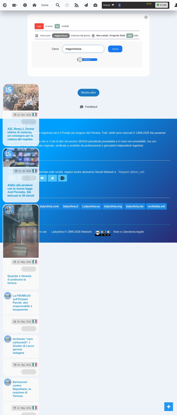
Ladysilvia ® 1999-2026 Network (72, 231)
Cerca (55, 49)
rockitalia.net (156, 206)
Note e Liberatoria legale (128, 231)
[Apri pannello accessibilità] (25, 5)
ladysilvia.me (135, 206)
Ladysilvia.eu (91, 206)
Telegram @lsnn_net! (131, 171)
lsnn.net (40, 231)
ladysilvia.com (49, 206)
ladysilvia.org (113, 206)
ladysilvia (28, 121)
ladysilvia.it (70, 206)
